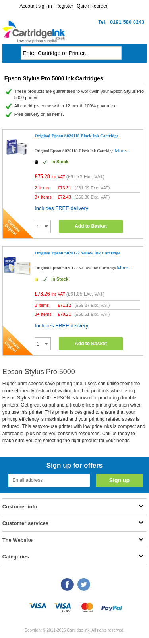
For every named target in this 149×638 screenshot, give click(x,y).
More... (122, 150)
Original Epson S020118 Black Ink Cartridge (76, 135)
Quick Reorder (92, 6)
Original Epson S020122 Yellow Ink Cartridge (77, 252)
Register (65, 6)
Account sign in (35, 6)
